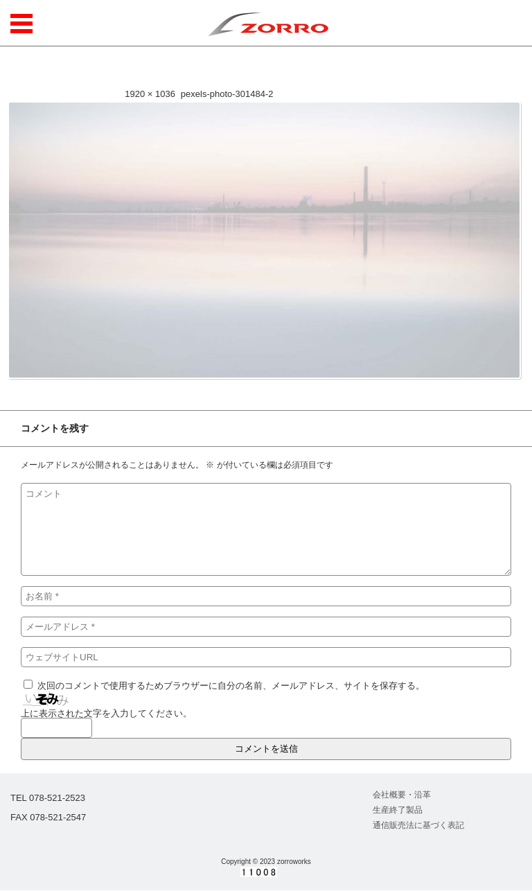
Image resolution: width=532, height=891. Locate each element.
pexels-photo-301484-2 (227, 94)
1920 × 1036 (150, 94)
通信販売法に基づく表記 (418, 825)
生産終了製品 (398, 810)
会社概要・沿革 (402, 795)
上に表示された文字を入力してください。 (106, 713)
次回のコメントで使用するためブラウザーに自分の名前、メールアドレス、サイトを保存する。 (231, 685)
